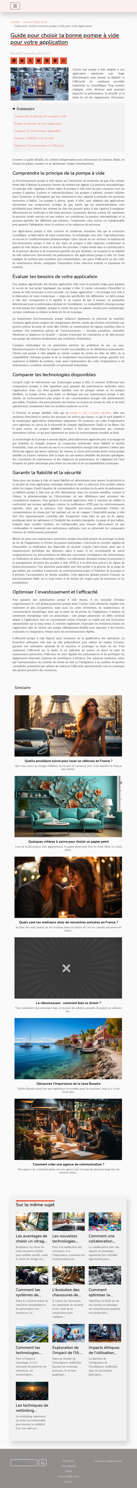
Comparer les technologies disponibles (37, 131)
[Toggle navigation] (15, 6)
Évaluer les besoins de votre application (38, 124)
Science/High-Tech (35, 22)
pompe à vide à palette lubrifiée (90, 413)
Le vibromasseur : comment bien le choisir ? (68, 1003)
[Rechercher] (24, 1462)
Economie (68, 1461)
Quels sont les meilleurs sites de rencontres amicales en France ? (68, 922)
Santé (68, 1471)
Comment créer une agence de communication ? (68, 1164)
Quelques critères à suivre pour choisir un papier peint (68, 842)
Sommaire (25, 109)
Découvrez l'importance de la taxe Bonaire (68, 1084)
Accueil (14, 22)
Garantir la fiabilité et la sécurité (34, 138)
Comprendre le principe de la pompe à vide (40, 116)
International (69, 1466)
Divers (68, 1482)
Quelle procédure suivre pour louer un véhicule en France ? (68, 761)
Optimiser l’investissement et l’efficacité (39, 145)
